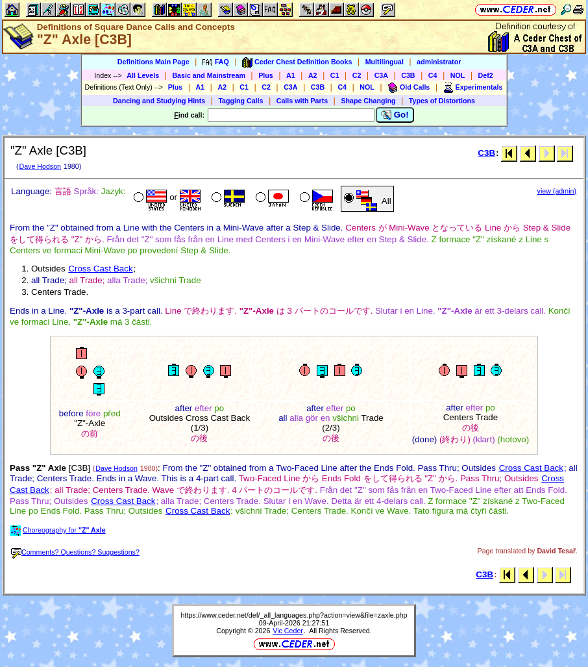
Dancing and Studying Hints (159, 101)
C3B (408, 75)
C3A (381, 75)
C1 (334, 75)
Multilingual (384, 62)
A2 (312, 75)
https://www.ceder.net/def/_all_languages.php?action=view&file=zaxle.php (294, 615)
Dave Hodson (40, 166)
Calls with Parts (302, 101)
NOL (457, 75)
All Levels (143, 75)
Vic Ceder (288, 631)
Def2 (485, 75)
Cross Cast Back (100, 268)
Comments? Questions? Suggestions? (75, 552)
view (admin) (556, 191)
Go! (395, 115)
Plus (265, 75)
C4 (432, 75)
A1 (290, 75)
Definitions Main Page (153, 62)
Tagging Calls (240, 101)
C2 (356, 75)
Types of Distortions (442, 101)
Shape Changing (368, 101)
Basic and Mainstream (208, 75)
